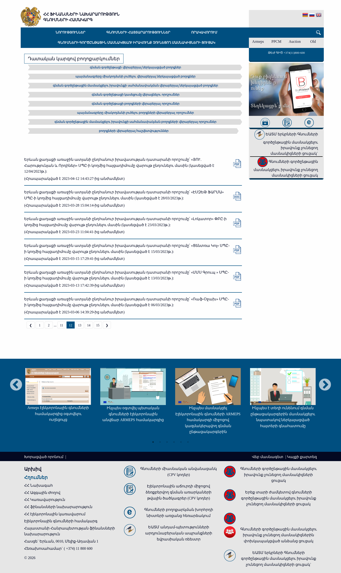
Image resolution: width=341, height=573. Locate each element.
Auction (295, 42)
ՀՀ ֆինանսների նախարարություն (58, 507)
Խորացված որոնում (44, 457)
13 (79, 325)
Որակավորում (204, 32)
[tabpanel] (58, 397)
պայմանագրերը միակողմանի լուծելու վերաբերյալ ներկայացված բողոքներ (135, 76)
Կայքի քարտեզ (302, 457)
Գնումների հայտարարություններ (138, 32)
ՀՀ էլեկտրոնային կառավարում (54, 514)
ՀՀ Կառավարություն (44, 500)
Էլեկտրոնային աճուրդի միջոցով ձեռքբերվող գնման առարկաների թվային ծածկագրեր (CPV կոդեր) (178, 492)
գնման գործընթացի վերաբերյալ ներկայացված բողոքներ (135, 67)
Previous (16, 385)
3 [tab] (167, 442)
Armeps (258, 42)
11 (61, 325)
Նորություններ (70, 32)
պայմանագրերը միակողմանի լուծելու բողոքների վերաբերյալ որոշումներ (135, 112)
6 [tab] (188, 442)
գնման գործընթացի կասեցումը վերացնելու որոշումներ (135, 94)
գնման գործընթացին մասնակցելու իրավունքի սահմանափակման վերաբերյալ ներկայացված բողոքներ (135, 85)
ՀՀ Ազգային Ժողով (42, 493)
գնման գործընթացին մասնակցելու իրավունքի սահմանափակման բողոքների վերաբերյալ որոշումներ (135, 122)
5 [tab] (181, 442)
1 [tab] (153, 442)
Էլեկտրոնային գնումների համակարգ (60, 521)
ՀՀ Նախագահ (38, 485)
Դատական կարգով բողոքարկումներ (74, 58)
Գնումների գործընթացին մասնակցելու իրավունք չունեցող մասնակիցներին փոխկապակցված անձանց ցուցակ (278, 535)
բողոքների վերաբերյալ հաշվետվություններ (133, 131)
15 (98, 325)
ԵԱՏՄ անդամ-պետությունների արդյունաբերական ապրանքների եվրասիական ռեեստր (178, 533)
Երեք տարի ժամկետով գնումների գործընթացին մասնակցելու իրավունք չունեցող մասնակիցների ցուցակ (278, 498)
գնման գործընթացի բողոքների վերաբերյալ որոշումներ (135, 103)
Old (313, 42)
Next (325, 385)
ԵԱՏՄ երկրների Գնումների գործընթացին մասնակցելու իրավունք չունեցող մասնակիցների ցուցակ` (286, 143)
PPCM (276, 42)
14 (88, 325)
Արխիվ (32, 469)
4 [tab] (174, 442)
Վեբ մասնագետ (268, 457)
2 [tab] (160, 442)
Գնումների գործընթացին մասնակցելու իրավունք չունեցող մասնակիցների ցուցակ (136, 42)
